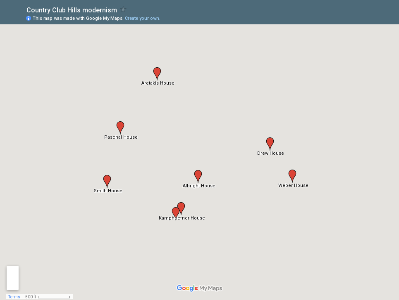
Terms (14, 297)
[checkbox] (123, 9)
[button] (175, 213)
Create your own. (142, 18)
